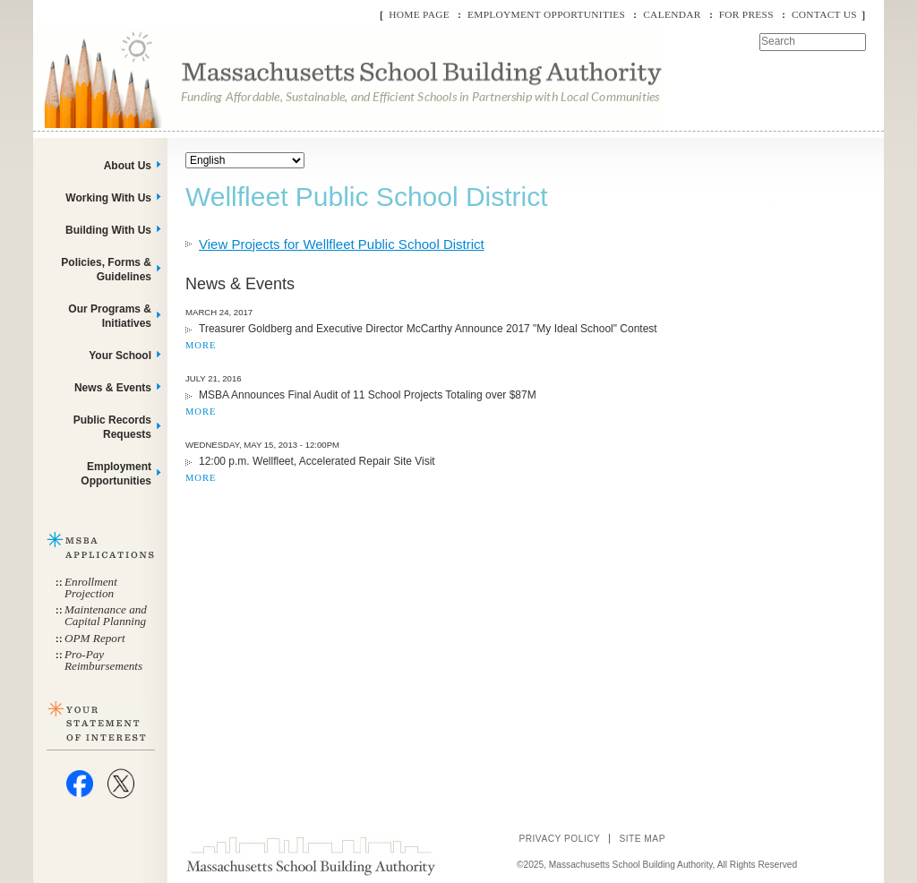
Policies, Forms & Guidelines (106, 269)
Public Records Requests (112, 427)
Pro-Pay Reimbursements (103, 660)
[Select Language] (244, 160)
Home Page (419, 14)
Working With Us (108, 198)
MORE (200, 345)
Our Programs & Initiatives (109, 316)
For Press (746, 14)
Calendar (671, 14)
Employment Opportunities (546, 14)
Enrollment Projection (90, 587)
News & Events (112, 387)
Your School (120, 355)
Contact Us (824, 14)
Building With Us (108, 230)
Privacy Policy (559, 839)
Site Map (642, 839)
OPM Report (94, 638)
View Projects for (341, 244)
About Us (127, 165)
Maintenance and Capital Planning (105, 615)
